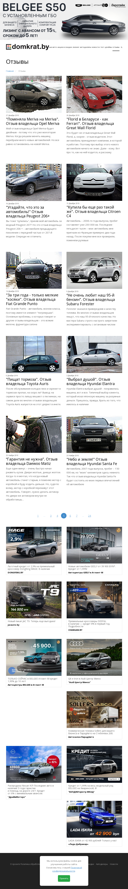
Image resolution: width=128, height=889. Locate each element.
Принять (64, 878)
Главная (10, 71)
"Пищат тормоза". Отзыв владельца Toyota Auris (28, 381)
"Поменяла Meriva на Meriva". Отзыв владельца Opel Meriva (32, 121)
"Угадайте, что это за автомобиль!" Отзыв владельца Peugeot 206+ (28, 211)
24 (89, 515)
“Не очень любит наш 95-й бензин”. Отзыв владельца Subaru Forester (91, 299)
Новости (96, 47)
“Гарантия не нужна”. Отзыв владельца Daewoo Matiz (31, 461)
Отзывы (116, 47)
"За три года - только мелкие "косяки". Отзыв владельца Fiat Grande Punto (32, 299)
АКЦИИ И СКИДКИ (64, 47)
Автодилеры (85, 47)
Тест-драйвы (106, 47)
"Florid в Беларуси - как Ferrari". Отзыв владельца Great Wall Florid (90, 123)
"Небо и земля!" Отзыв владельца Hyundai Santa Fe (92, 461)
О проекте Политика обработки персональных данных (36, 864)
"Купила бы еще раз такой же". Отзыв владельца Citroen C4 (94, 211)
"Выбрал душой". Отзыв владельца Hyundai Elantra (91, 381)
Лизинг (76, 47)
